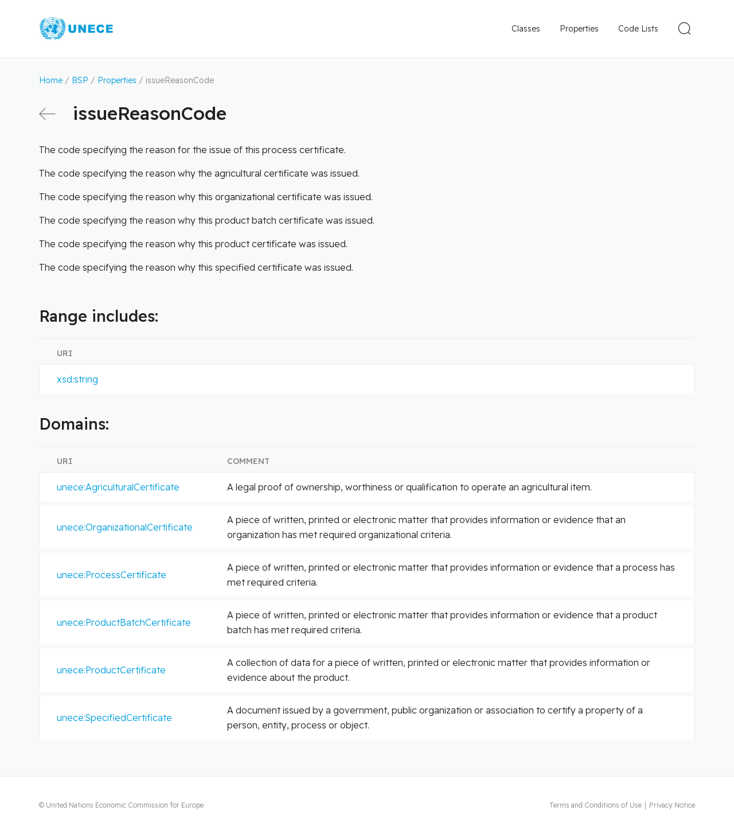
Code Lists (638, 29)
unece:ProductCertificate (111, 670)
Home (51, 80)
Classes (526, 29)
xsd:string (77, 379)
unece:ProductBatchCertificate (124, 622)
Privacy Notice (672, 805)
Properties (579, 29)
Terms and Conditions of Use (595, 805)
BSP (80, 80)
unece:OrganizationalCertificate (125, 527)
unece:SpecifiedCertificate (114, 717)
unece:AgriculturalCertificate (118, 487)
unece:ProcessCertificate (111, 574)
